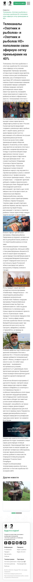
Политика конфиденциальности (13, 573)
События (6, 556)
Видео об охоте (21, 552)
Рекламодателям (21, 564)
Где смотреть (7, 554)
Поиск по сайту (19, 3)
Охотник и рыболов (9, 564)
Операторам (21, 561)
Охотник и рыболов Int (10, 561)
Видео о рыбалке (21, 549)
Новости (6, 10)
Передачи (6, 552)
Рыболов (6, 566)
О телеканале (7, 549)
